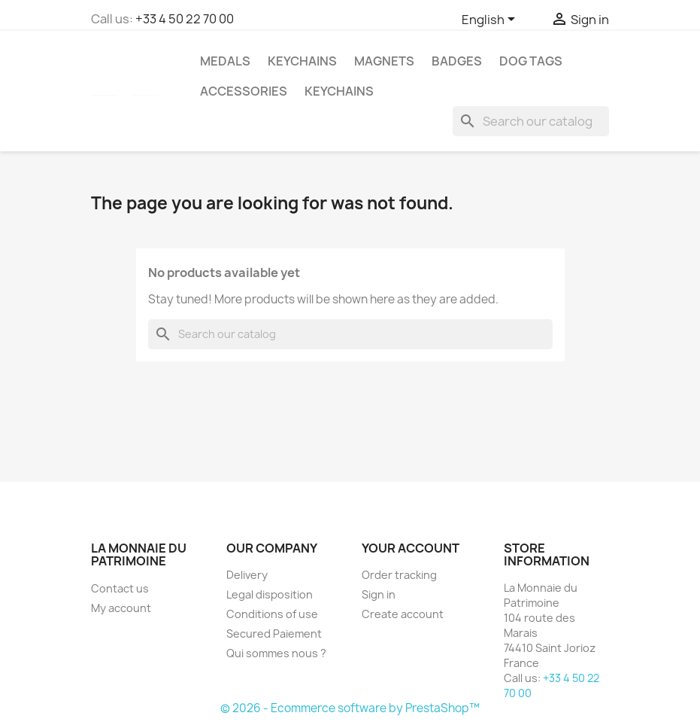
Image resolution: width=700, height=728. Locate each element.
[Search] (531, 121)
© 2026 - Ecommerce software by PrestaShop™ (350, 708)
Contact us (120, 588)
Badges (457, 61)
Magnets (384, 61)
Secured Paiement (274, 633)
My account (121, 608)
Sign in (378, 594)
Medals (225, 61)
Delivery (247, 575)
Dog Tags (530, 61)
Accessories (243, 91)
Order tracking (399, 575)
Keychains (302, 61)
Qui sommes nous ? (276, 653)
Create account (403, 614)
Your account (410, 548)
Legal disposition (269, 594)
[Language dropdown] (491, 20)
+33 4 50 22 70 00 (184, 19)
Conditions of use (272, 614)
